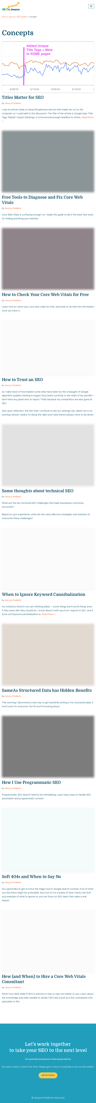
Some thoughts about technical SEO (38, 490)
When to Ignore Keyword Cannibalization (43, 594)
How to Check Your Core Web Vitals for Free (45, 294)
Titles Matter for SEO (23, 97)
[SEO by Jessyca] (11, 6)
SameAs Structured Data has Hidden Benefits (47, 690)
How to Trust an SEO (22, 379)
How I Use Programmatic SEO (31, 782)
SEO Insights (22, 17)
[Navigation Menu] (91, 6)
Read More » (49, 614)
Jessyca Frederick (13, 103)
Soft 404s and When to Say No (31, 876)
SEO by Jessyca (8, 17)
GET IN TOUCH (48, 1075)
